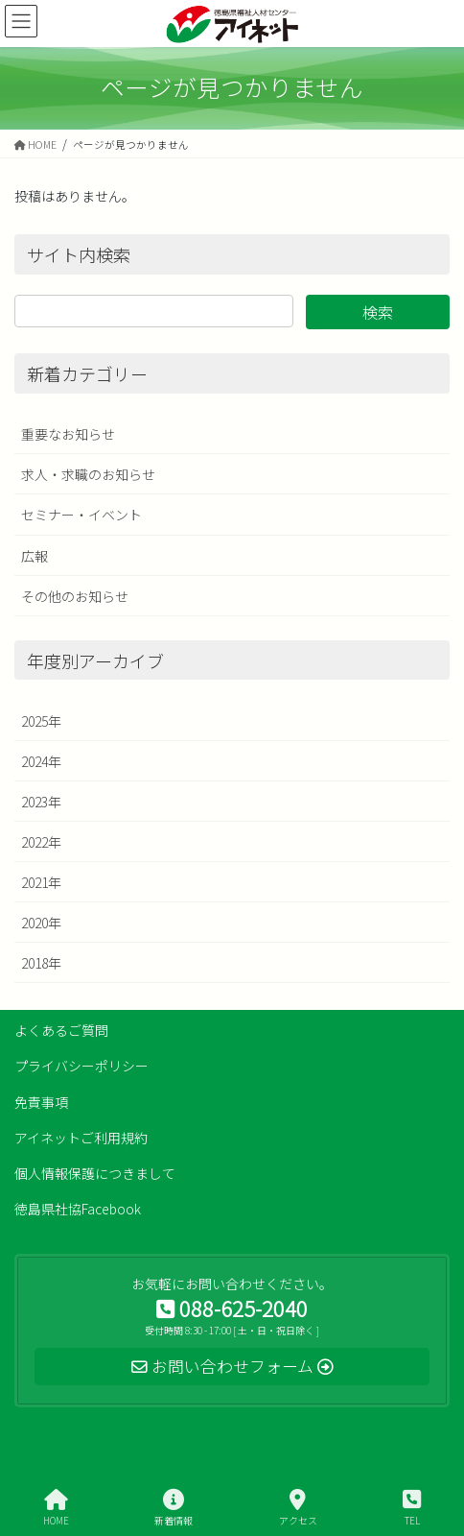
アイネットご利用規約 (81, 1137)
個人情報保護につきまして (94, 1173)
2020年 (41, 922)
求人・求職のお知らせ (88, 474)
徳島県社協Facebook (77, 1208)
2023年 (41, 801)
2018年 (41, 962)
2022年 (41, 842)
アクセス (298, 1507)
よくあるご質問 (61, 1030)
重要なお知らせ (68, 434)
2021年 (41, 882)
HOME (56, 1507)
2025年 (41, 721)
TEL (412, 1507)
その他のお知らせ (74, 596)
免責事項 (41, 1102)
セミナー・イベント (81, 514)
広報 (34, 555)
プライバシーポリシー (81, 1065)
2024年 (41, 761)
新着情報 (173, 1507)
